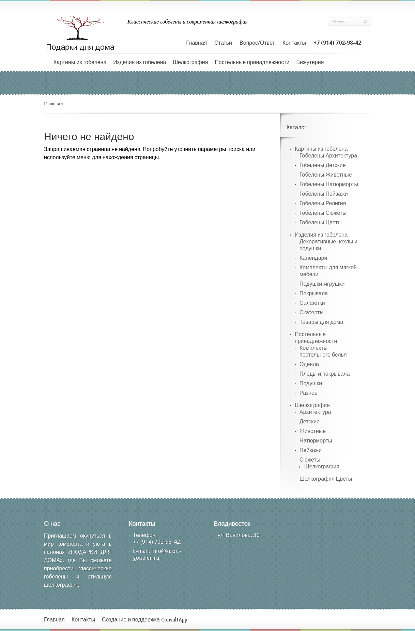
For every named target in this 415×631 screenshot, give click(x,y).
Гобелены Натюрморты (328, 184)
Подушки (310, 383)
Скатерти (311, 312)
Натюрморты (315, 440)
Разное (308, 393)
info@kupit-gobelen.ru (157, 554)
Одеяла (309, 364)
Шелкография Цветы (325, 479)
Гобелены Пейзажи (323, 194)
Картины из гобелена (79, 62)
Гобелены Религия (322, 203)
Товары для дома (321, 322)
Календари (313, 258)
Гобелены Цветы (320, 222)
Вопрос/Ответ (257, 43)
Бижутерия (310, 62)
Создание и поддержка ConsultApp (144, 619)
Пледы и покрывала (324, 374)
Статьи (223, 43)
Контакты (294, 43)
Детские (309, 421)
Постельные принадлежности (252, 62)
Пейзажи (310, 450)
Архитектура (315, 412)
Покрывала (313, 293)
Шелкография (190, 62)
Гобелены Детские (322, 165)
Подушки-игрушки (321, 284)
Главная (196, 43)
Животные (312, 431)
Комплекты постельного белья (323, 351)
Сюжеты (309, 459)
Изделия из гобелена (139, 62)
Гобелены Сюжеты (323, 213)
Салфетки (312, 303)
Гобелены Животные (325, 174)
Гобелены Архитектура (328, 155)
